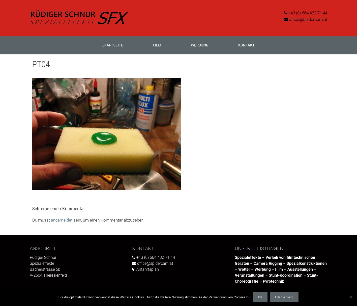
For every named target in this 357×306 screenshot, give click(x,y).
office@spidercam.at (308, 19)
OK (260, 297)
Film (157, 45)
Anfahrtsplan (147, 269)
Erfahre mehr (284, 297)
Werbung (199, 45)
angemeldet (61, 220)
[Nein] (350, 297)
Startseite (112, 45)
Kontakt (246, 45)
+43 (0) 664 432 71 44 (307, 12)
